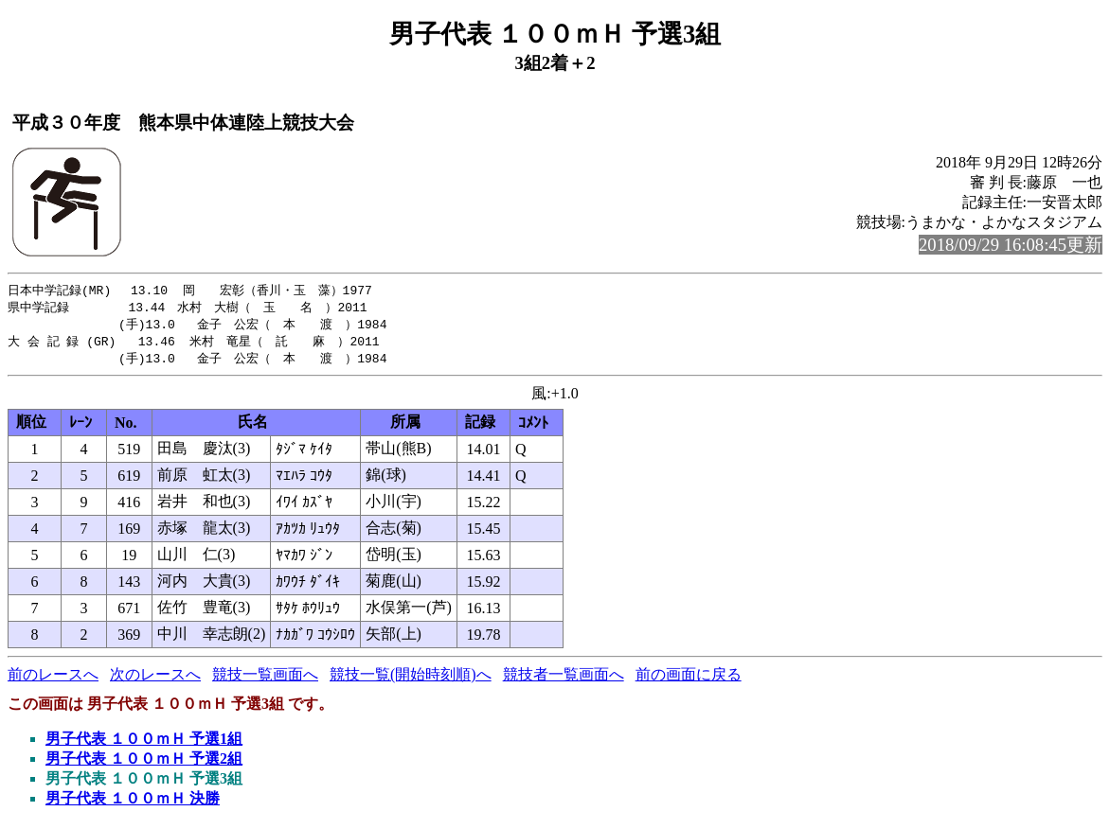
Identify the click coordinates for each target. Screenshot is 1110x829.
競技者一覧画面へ (563, 679)
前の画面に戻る (689, 679)
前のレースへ (53, 679)
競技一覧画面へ (265, 679)
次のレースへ (155, 679)
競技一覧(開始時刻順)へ (411, 679)
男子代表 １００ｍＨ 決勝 (132, 803)
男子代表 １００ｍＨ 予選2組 (143, 763)
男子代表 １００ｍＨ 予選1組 (143, 743)
